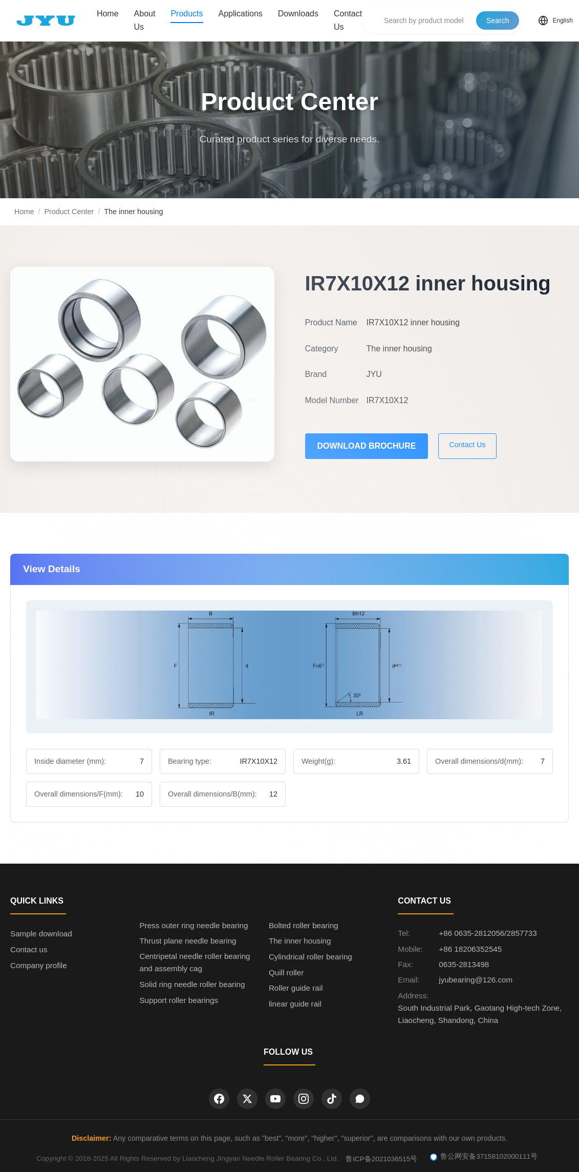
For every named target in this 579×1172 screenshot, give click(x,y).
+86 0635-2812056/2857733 (488, 933)
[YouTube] (275, 1099)
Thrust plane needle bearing (187, 940)
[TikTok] (331, 1099)
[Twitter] (247, 1099)
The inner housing (300, 940)
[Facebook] (219, 1099)
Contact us (29, 949)
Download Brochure (366, 446)
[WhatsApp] (360, 1099)
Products (186, 13)
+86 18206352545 (470, 949)
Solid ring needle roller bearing (192, 984)
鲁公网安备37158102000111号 (484, 1157)
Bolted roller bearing (303, 925)
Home (108, 13)
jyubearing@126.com (475, 979)
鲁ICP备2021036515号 (381, 1159)
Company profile (38, 965)
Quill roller (286, 972)
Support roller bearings (178, 1000)
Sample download (41, 933)
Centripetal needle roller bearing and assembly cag (194, 962)
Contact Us (348, 20)
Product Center (69, 211)
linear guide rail (295, 1003)
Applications (241, 13)
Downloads (298, 13)
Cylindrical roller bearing (310, 956)
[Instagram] (303, 1099)
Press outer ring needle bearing (193, 925)
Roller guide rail (296, 987)
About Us (145, 20)
